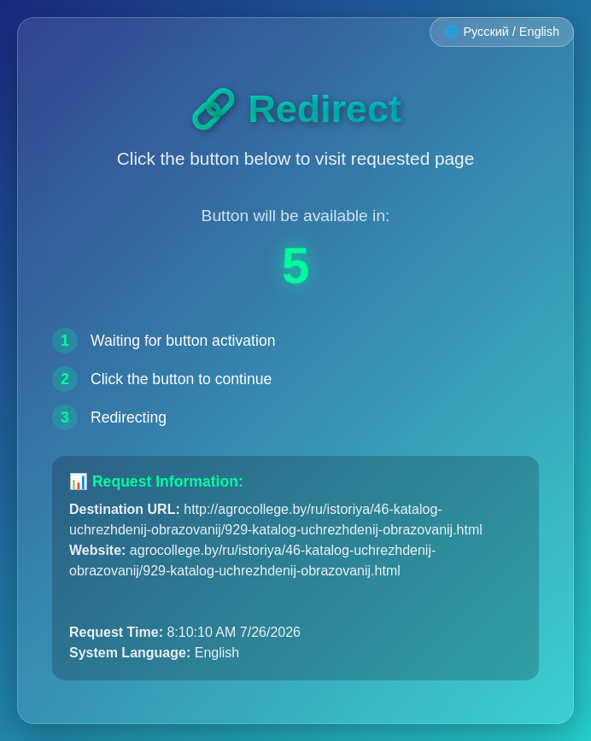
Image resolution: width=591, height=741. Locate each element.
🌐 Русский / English (501, 31)
